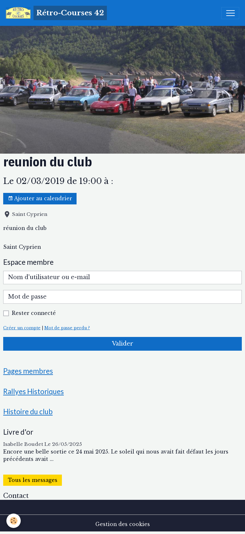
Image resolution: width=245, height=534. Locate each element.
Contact (16, 496)
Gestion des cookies (122, 524)
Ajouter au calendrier (40, 198)
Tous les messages (32, 480)
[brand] (56, 13)
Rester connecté (34, 313)
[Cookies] (13, 521)
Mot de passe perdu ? (67, 327)
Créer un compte (22, 327)
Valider (122, 343)
